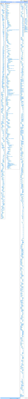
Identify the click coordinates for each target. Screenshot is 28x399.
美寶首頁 (21, 0)
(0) (3, 21)
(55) (22, 167)
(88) (3, 145)
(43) (7, 19)
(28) (8, 45)
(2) (4, 86)
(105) (2, 124)
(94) (2, 211)
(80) (22, 159)
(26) (21, 122)
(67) (1, 172)
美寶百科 (22, 0)
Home (27, 1)
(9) (3, 165)
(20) (7, 49)
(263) (2, 14)
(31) (21, 102)
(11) (7, 17)
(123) (21, 93)
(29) (2, 99)
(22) (22, 11)
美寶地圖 (27, 0)
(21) (2, 176)
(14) (2, 218)
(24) (7, 28)
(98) (22, 38)
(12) (9, 5)
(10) (8, 41)
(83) (7, 57)
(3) (2, 104)
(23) (21, 48)
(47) (21, 150)
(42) (9, 80)
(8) (21, 84)
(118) (21, 140)
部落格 (25, 0)
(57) (22, 241)
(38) (22, 243)
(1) (3, 15)
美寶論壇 (24, 0)
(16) (2, 129)
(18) (21, 95)
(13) (8, 40)
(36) (21, 181)
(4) (2, 112)
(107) (8, 133)
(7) (9, 134)
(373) (22, 203)
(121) (21, 149)
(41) (23, 240)
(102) (9, 22)
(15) (23, 166)
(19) (21, 87)
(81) (21, 83)
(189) (8, 125)
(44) (23, 244)
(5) (4, 175)
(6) (9, 43)
